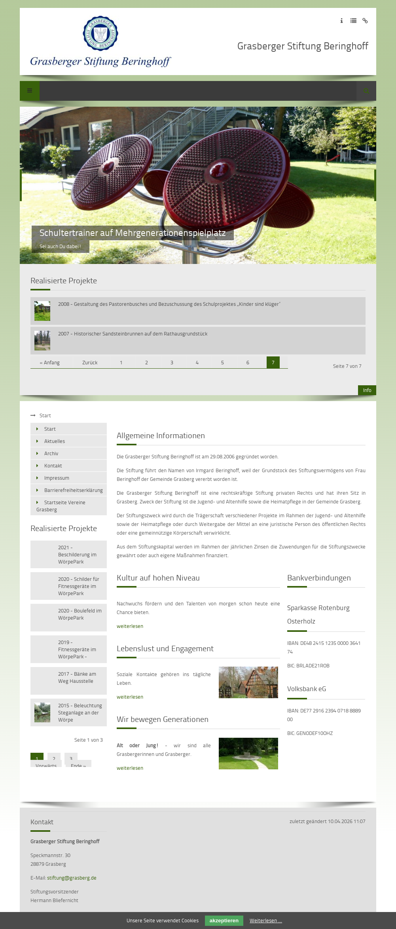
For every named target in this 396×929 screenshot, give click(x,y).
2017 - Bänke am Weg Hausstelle (77, 677)
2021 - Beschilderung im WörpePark (77, 554)
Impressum (56, 477)
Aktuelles (54, 441)
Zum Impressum (342, 21)
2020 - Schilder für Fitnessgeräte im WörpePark (78, 586)
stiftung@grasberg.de (72, 877)
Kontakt (53, 465)
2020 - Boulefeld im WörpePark (80, 614)
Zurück (89, 362)
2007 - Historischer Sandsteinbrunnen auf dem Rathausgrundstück (132, 333)
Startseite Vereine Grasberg (60, 506)
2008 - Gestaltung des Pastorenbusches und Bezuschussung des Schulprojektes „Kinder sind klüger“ (169, 303)
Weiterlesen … (266, 920)
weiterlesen (130, 625)
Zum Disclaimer (365, 21)
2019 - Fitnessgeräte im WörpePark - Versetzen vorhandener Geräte (77, 650)
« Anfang (50, 362)
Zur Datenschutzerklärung (353, 21)
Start (50, 428)
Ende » (78, 765)
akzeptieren (224, 920)
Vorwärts (46, 765)
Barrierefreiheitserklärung (73, 490)
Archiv (51, 453)
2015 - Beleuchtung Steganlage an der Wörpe (80, 712)
